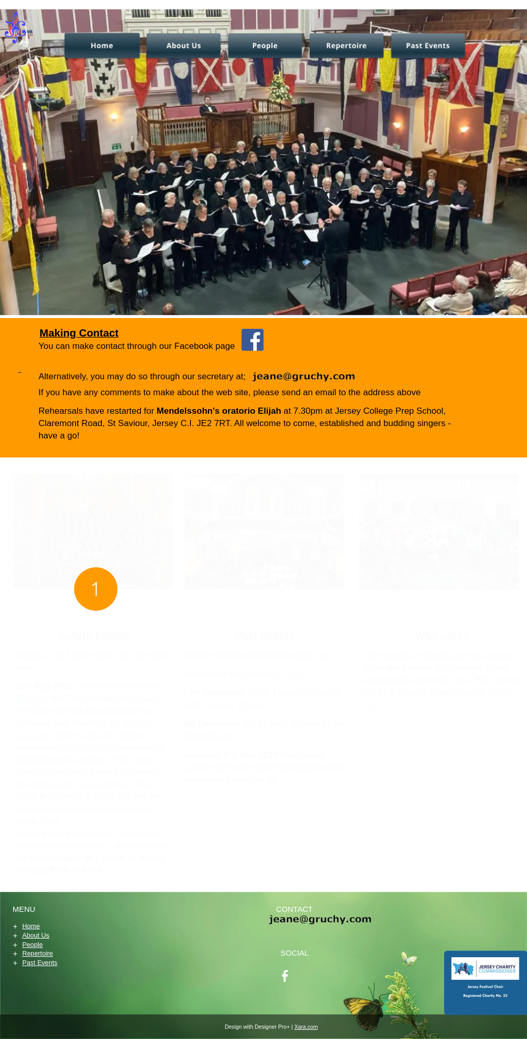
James (138, 722)
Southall (32, 734)
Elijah (29, 698)
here (371, 704)
